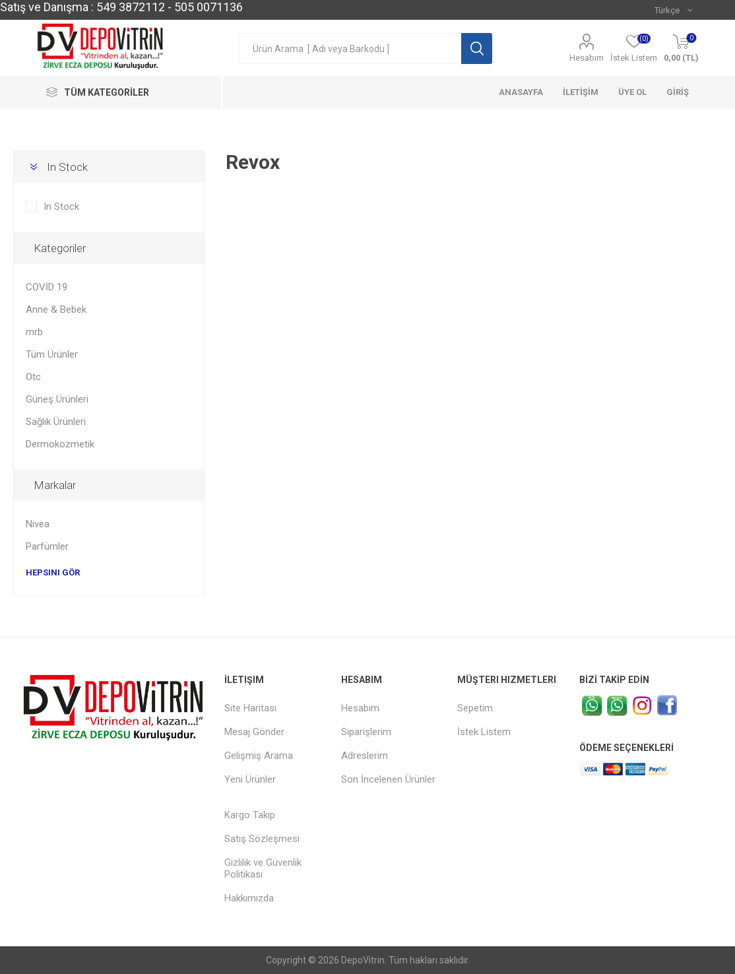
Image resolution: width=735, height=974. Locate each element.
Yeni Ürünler (250, 779)
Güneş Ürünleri (57, 399)
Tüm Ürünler (52, 354)
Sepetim (475, 708)
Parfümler (47, 546)
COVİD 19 (46, 287)
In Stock (67, 167)
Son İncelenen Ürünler (388, 779)
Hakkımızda (249, 898)
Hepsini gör (53, 572)
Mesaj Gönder (254, 732)
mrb (34, 332)
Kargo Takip (249, 815)
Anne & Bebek (56, 309)
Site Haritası (250, 708)
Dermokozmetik (60, 444)
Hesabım (586, 58)
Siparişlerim (366, 732)
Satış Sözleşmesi (262, 839)
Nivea (37, 524)
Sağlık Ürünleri (56, 422)
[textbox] (350, 48)
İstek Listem (484, 732)
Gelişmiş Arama (258, 756)
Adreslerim (364, 756)
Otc (33, 377)
